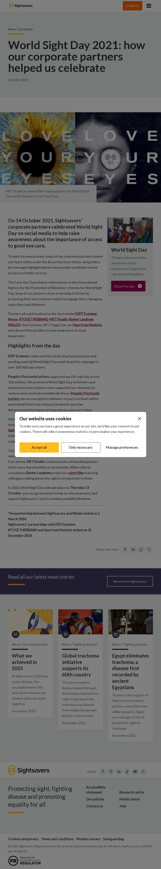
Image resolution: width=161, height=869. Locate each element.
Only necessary (81, 447)
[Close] (139, 418)
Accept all (39, 447)
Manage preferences (122, 447)
